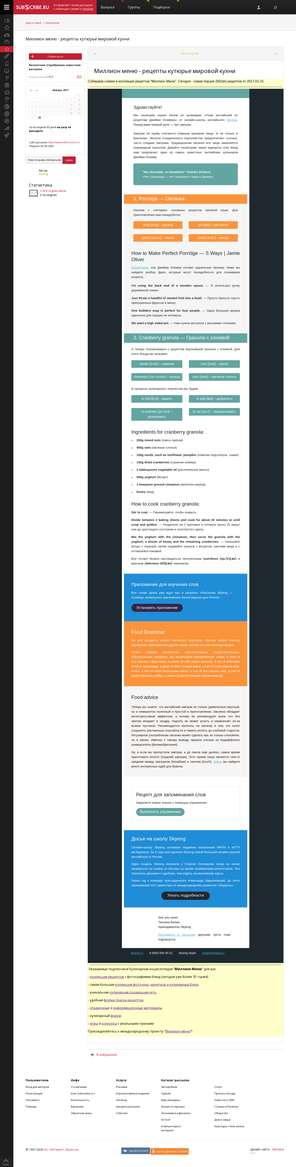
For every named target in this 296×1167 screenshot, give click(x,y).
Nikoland (278, 1149)
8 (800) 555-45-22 (160, 953)
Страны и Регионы (226, 1106)
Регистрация (34, 1093)
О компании (79, 1087)
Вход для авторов (37, 1087)
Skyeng (43, 174)
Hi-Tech (165, 1119)
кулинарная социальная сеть (133, 992)
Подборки (166, 4)
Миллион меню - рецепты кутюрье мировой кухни (77, 39)
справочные (100, 1008)
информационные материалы (137, 1008)
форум (116, 1015)
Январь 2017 (60, 90)
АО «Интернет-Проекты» (61, 1149)
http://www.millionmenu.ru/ (64, 142)
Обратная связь (81, 1113)
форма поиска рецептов (123, 1000)
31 (39, 117)
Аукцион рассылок (128, 1106)
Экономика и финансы (176, 1113)
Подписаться (55, 56)
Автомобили (169, 1087)
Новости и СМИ (224, 1100)
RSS (79, 77)
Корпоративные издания (132, 1093)
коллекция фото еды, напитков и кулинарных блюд (157, 984)
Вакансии (77, 1106)
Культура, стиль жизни (229, 1126)
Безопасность (80, 1100)
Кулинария (52, 23)
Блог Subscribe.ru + (83, 1093)
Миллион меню (177, 1031)
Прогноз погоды (225, 1093)
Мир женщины (170, 1100)
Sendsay (121, 1100)
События (121, 1113)
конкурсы (109, 1023)
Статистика (40, 185)
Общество (221, 1113)
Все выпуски (189, 53)
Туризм (166, 1093)
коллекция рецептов (107, 976)
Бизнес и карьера (173, 1106)
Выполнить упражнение (160, 812)
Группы (138, 4)
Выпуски (112, 4)
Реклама (121, 1087)
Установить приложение (157, 608)
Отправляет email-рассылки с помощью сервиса (73, 7)
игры (94, 1023)
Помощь (31, 1106)
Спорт (218, 1087)
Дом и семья (33, 23)
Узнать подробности (185, 895)
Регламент (33, 1100)
